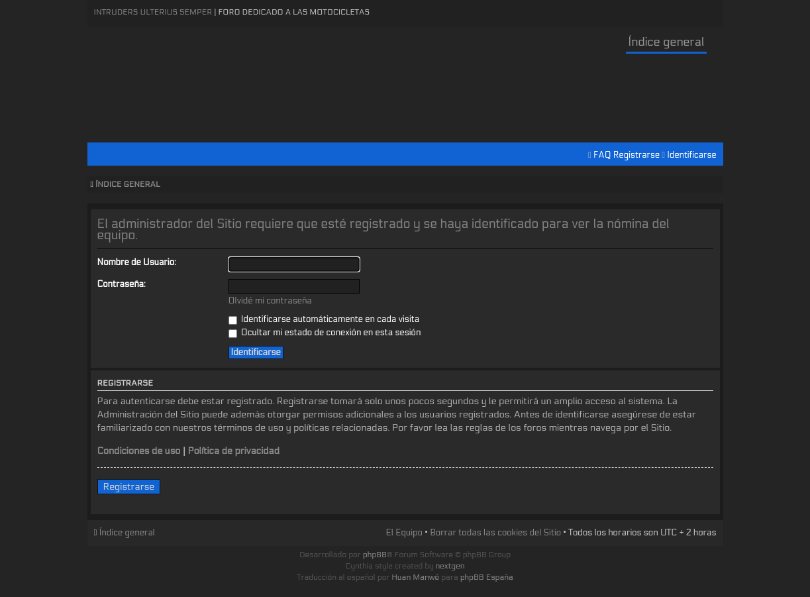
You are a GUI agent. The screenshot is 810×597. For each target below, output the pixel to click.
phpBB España (486, 577)
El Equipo (403, 532)
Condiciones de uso (139, 451)
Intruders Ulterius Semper (153, 12)
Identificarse (691, 155)
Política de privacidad (233, 451)
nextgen (450, 565)
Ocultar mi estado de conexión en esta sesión (324, 332)
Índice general (666, 42)
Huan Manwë (415, 577)
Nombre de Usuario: (136, 262)
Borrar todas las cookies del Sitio (495, 532)
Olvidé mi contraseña (270, 301)
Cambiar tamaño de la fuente (710, 185)
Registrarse (636, 155)
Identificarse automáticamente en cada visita (324, 319)
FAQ (602, 155)
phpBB (375, 554)
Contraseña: (121, 284)
